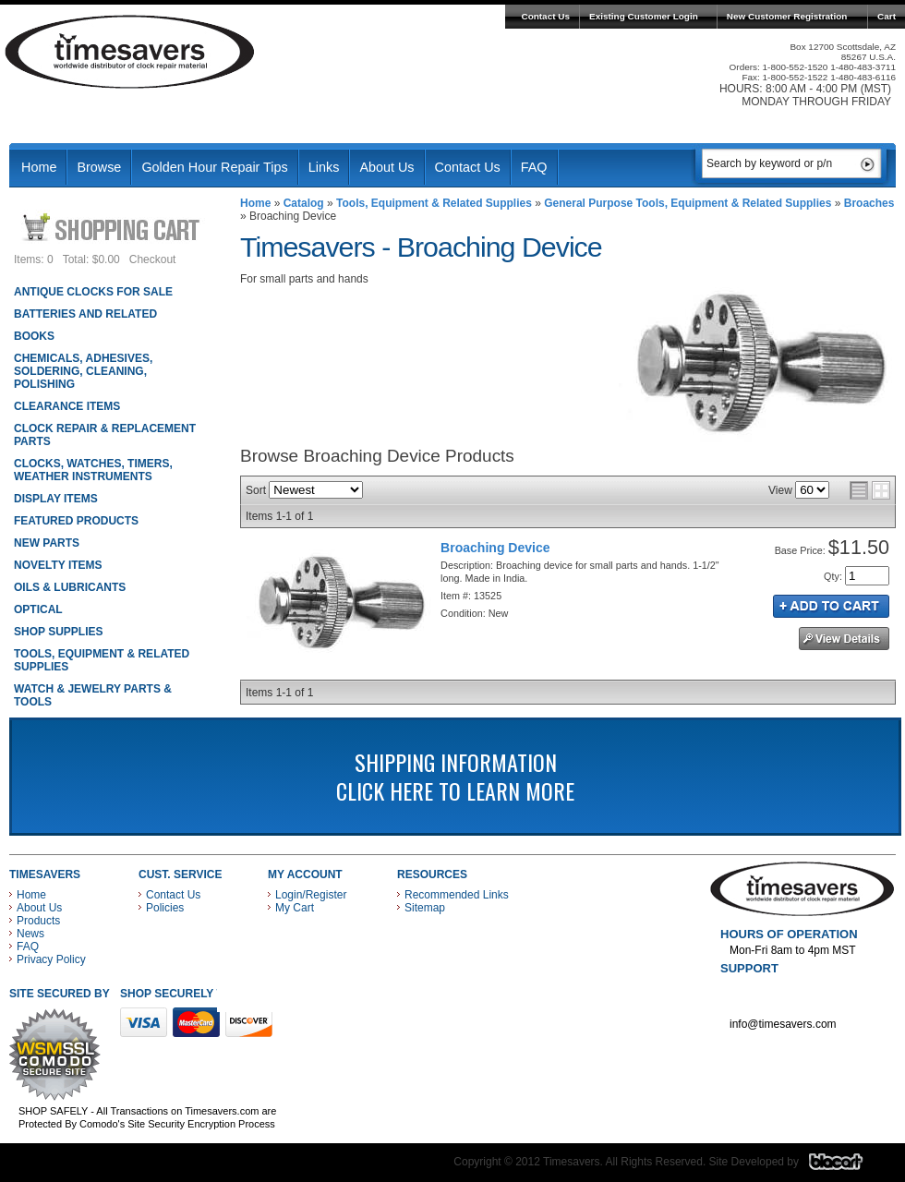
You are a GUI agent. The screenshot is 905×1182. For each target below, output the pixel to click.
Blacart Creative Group (847, 1166)
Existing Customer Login (643, 16)
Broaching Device (495, 547)
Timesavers (130, 52)
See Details (844, 638)
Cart (886, 16)
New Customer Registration (787, 16)
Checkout (152, 259)
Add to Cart (831, 606)
